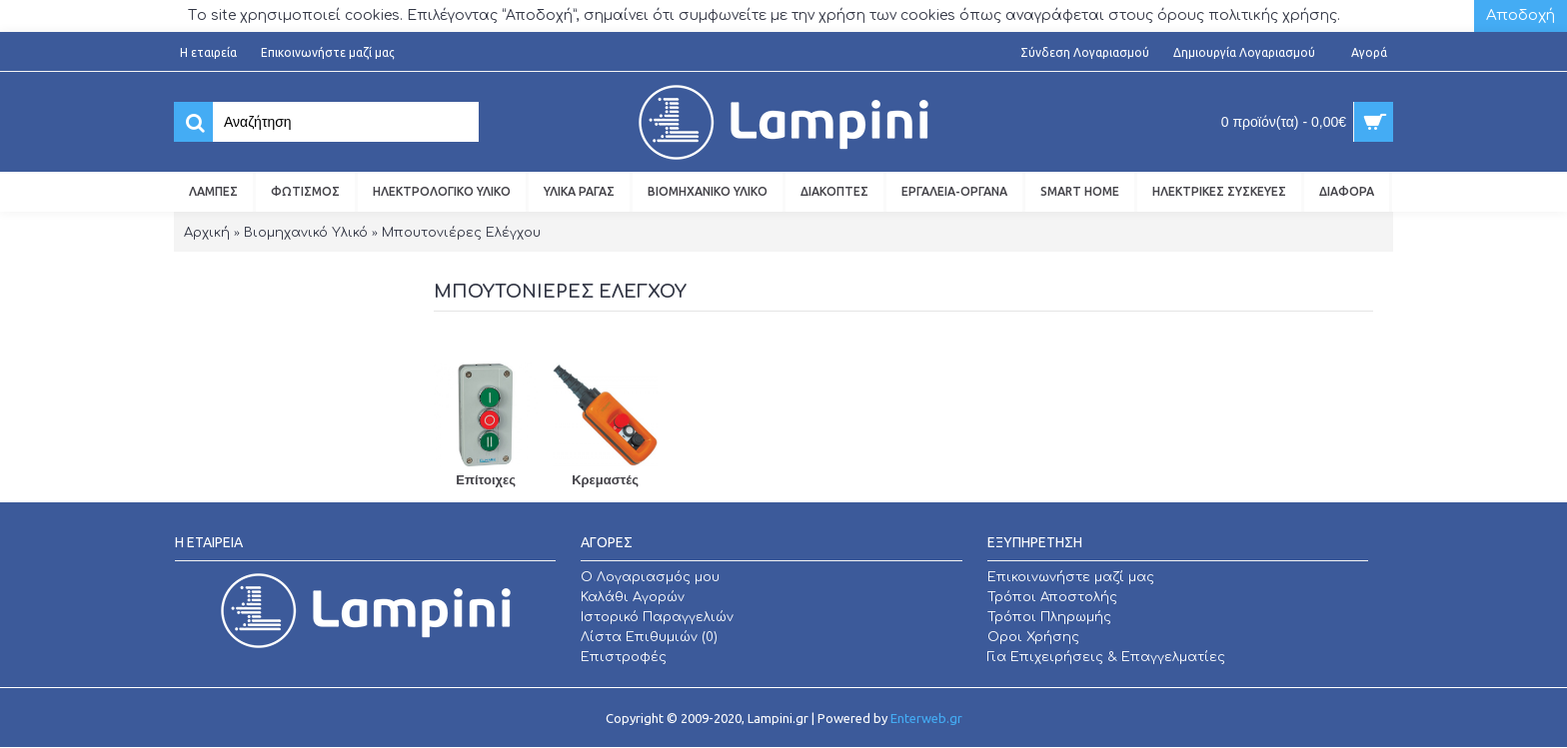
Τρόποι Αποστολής (1052, 597)
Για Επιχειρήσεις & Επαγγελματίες (1106, 657)
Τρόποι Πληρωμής (1049, 617)
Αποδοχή (1520, 15)
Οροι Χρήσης (1033, 637)
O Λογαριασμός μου (650, 577)
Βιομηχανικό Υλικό (306, 233)
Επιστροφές (624, 657)
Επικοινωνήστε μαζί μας (1070, 577)
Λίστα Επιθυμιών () (649, 637)
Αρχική (207, 233)
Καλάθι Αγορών (633, 597)
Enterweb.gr (926, 718)
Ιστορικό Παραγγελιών (657, 617)
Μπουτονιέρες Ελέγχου (461, 233)
